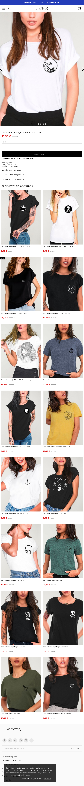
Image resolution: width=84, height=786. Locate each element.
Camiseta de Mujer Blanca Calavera (13, 580)
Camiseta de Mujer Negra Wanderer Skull (57, 313)
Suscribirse (75, 748)
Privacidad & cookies (31, 779)
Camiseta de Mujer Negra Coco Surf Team (15, 246)
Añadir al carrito (42, 154)
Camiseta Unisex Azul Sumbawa (54, 380)
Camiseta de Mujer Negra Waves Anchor (57, 713)
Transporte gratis (9, 757)
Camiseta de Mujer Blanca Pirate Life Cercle (58, 246)
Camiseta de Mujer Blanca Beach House (14, 513)
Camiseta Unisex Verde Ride (52, 580)
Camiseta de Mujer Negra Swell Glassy (14, 313)
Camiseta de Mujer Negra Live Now (13, 647)
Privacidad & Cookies (11, 760)
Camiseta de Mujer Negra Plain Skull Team (15, 446)
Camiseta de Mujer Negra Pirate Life (55, 647)
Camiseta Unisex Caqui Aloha (11, 713)
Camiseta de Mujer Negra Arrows (54, 513)
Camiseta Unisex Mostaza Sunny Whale (56, 446)
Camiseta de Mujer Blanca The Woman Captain (17, 380)
